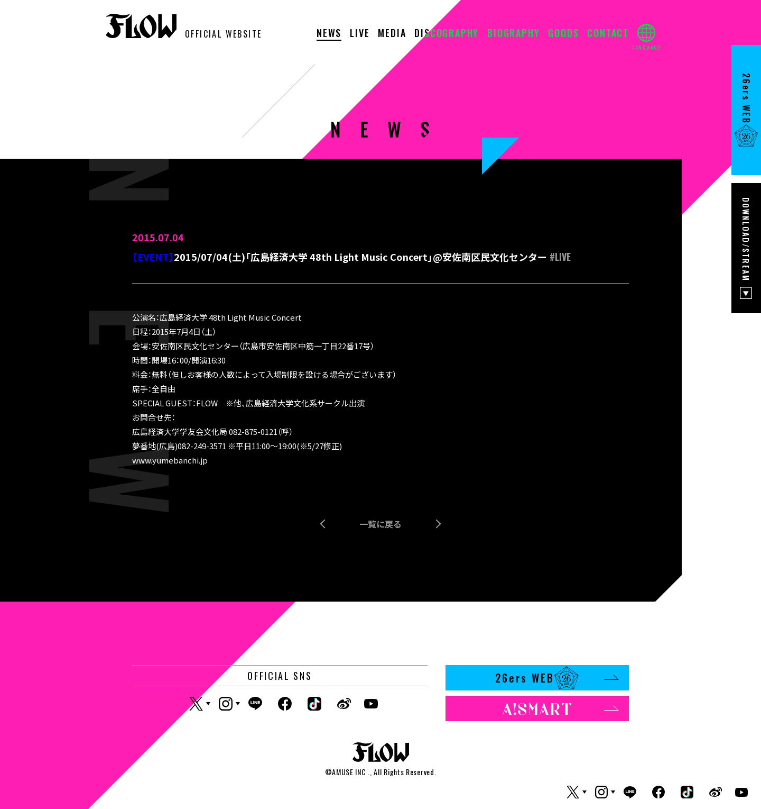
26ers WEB (556, 678)
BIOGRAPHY (513, 34)
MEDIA (392, 34)
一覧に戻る (380, 523)
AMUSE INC (349, 771)
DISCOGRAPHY (446, 34)
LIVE (359, 34)
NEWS (329, 34)
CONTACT (608, 34)
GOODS (563, 34)
